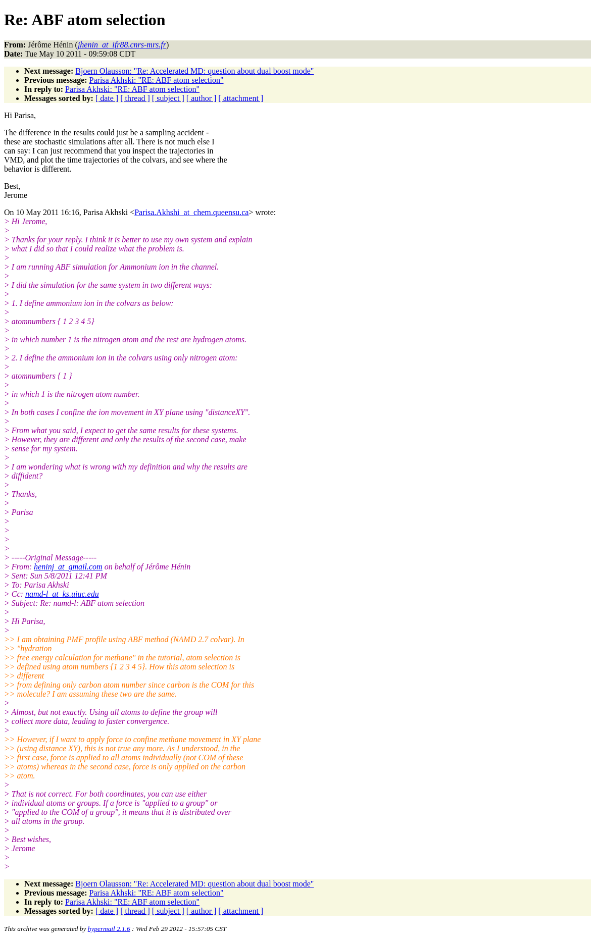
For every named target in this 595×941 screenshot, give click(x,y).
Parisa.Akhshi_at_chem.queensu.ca (191, 212)
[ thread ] (135, 98)
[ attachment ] (240, 98)
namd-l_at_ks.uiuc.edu (62, 594)
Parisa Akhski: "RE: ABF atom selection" (156, 80)
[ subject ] (168, 98)
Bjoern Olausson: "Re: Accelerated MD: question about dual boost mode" (194, 71)
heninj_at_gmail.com (68, 566)
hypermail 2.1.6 (109, 928)
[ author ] (201, 98)
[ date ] (106, 98)
